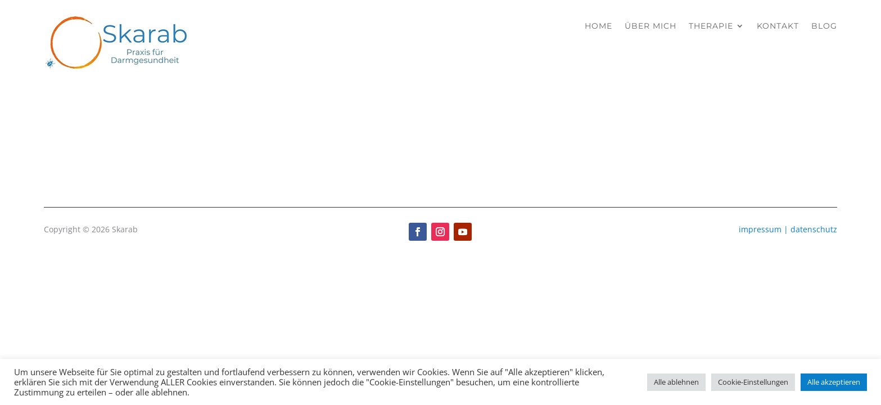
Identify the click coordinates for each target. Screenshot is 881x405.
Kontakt (778, 26)
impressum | (764, 229)
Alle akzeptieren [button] (833, 382)
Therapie (711, 26)
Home (598, 26)
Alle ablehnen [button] (676, 382)
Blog (824, 26)
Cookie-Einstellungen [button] (753, 382)
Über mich (650, 26)
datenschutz (813, 229)
